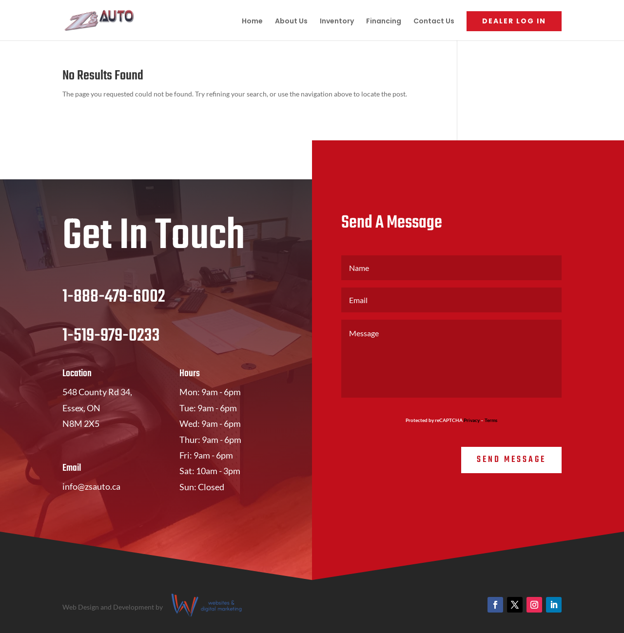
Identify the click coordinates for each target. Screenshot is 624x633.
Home (252, 22)
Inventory (337, 22)
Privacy (472, 420)
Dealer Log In (514, 21)
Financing (383, 22)
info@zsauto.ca (91, 486)
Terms (491, 420)
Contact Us (433, 22)
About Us (291, 22)
